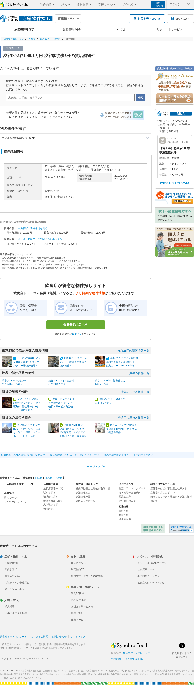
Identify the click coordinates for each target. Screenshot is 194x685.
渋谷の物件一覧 (139, 373)
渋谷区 (57, 39)
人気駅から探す (51, 504)
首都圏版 (27, 477)
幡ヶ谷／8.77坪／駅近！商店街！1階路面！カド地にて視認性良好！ (121, 429)
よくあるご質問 (39, 636)
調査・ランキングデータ (132, 488)
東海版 (49, 477)
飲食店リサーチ (146, 569)
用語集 (154, 500)
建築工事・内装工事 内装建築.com (116, 674)
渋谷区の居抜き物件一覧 (133, 417)
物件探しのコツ (127, 500)
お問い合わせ (59, 636)
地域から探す (50, 496)
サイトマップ (77, 636)
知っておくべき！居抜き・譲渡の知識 (171, 496)
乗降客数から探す (53, 500)
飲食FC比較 (77, 593)
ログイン (77, 333)
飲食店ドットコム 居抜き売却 (181, 528)
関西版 (39, 477)
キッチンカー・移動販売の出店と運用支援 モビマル (75, 674)
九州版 (59, 477)
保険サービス (78, 619)
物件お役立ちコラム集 (162, 484)
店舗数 (163, 169)
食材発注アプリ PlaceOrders (87, 576)
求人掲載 (9, 606)
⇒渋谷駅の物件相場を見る (32, 228)
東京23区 (44, 39)
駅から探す (49, 492)
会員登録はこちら (75, 324)
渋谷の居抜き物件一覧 (135, 391)
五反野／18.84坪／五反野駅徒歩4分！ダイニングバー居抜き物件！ (26, 362)
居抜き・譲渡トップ (87, 484)
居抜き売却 (11, 569)
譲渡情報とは (83, 492)
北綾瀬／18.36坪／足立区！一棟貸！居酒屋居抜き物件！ (73, 362)
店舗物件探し (12, 562)
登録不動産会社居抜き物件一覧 (93, 488)
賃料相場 (123, 511)
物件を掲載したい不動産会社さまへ (153, 528)
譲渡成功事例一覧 (85, 500)
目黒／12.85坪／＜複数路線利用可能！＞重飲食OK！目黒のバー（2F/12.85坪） (122, 362)
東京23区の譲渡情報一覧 (133, 350)
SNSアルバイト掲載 (16, 613)
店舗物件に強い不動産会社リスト (168, 488)
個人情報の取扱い (134, 658)
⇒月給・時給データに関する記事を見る (40, 239)
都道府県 (164, 158)
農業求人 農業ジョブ (176, 674)
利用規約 (116, 658)
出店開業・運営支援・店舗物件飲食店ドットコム (44, 670)
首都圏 (32, 39)
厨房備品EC (77, 569)
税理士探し (77, 613)
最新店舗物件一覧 (53, 488)
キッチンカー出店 (14, 589)
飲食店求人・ (125, 670)
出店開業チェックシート (150, 576)
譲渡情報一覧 (83, 496)
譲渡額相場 (125, 519)
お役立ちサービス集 (82, 606)
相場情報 (123, 506)
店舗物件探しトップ (14, 39)
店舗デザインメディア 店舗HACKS (150, 674)
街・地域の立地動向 (130, 492)
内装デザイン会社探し (17, 582)
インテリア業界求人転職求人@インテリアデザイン (166, 670)
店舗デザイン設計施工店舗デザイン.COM (88, 670)
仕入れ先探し (78, 562)
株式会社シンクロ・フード (137, 652)
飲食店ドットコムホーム (13, 636)
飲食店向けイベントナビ (150, 582)
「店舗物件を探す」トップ (18, 484)
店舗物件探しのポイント (163, 492)
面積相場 (123, 515)
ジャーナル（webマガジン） (153, 562)
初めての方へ (11, 497)
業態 (161, 163)
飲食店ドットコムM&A (175, 183)
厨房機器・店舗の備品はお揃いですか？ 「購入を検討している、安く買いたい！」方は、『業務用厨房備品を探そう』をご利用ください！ (78, 455)
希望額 (163, 174)
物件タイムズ (126, 484)
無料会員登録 (158, 4)
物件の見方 (49, 508)
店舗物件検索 (50, 484)
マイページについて (15, 501)
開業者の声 (125, 496)
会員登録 (9, 493)
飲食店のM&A (12, 576)
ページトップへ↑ (97, 466)
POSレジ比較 (78, 600)
